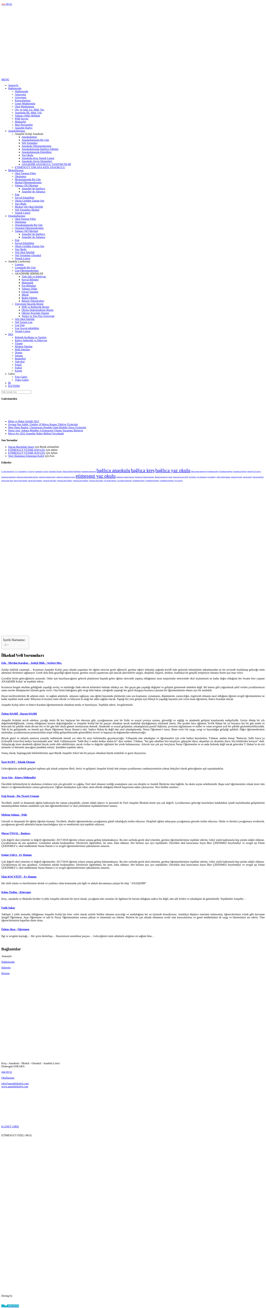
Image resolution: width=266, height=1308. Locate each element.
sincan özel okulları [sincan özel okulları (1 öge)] (35, 480)
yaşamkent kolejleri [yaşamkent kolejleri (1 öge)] (167, 480)
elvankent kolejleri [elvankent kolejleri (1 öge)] (239, 471)
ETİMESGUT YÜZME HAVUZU (26, 449)
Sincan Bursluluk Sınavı (21, 446)
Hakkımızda (8, 961)
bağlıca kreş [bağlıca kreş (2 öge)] (143, 470)
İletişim (5, 973)
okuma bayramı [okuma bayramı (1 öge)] (236, 477)
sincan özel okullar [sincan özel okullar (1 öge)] (20, 480)
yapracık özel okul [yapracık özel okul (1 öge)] (49, 480)
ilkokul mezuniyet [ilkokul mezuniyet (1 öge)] (161, 477)
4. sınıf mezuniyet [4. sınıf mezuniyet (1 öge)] (7, 471)
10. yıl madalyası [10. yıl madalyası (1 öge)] (21, 471)
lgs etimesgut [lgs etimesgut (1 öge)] (202, 477)
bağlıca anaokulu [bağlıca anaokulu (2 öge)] (113, 470)
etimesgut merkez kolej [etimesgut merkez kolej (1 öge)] (47, 477)
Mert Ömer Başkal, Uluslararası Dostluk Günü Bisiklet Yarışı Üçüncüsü (47, 427)
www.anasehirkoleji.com (14, 1086)
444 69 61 (6, 1072)
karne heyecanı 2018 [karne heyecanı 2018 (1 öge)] (180, 477)
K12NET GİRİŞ (10, 1126)
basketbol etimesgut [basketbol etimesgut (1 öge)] (89, 471)
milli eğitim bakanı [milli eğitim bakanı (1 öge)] (223, 477)
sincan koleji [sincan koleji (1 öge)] (247, 477)
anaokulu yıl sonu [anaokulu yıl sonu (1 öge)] (41, 471)
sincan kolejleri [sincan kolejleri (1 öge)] (258, 477)
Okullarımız (7, 1077)
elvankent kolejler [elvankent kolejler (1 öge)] (225, 471)
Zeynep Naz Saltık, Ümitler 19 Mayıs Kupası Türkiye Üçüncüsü (43, 424)
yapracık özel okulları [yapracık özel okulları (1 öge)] (80, 480)
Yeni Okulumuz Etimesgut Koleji (26, 456)
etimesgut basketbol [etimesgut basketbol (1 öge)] (8, 477)
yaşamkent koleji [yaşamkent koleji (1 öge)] (138, 480)
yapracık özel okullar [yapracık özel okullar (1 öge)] (64, 480)
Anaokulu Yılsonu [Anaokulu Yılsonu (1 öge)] (55, 471)
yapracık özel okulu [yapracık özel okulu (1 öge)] (96, 480)
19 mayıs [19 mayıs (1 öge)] (31, 471)
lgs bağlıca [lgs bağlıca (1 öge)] (192, 477)
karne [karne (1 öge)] (170, 477)
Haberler (6, 967)
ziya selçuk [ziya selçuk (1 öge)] (178, 480)
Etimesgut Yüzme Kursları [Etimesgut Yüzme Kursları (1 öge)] (144, 477)
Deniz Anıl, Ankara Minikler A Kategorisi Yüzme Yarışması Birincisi (45, 430)
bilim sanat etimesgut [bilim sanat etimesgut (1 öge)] (198, 471)
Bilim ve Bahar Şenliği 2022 (23, 421)
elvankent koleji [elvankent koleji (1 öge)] (213, 471)
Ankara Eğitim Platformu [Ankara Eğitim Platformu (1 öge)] (71, 471)
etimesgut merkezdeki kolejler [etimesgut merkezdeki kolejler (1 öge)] (27, 477)
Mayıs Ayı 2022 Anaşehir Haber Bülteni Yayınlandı (36, 433)
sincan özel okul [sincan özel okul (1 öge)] (7, 480)
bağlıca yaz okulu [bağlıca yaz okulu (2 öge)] (172, 470)
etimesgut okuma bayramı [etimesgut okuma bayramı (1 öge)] (65, 477)
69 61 (6, 4)
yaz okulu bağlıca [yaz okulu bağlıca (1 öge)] (110, 480)
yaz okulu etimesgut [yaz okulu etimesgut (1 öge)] (124, 480)
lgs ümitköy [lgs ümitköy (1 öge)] (211, 477)
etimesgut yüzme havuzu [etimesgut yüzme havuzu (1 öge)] (125, 477)
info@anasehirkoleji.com (15, 1083)
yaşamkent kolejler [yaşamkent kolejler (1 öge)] (152, 480)
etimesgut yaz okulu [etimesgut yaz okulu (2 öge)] (96, 476)
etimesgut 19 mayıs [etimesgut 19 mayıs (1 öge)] (254, 471)
